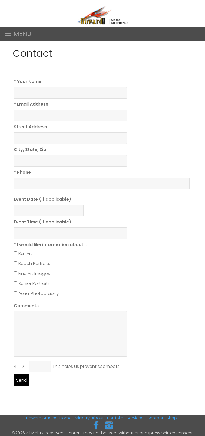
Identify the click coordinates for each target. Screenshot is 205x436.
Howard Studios (41, 418)
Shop (172, 418)
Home (65, 418)
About (98, 418)
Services (135, 418)
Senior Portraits (34, 283)
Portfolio (115, 418)
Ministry (82, 418)
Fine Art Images (34, 273)
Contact (155, 418)
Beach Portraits (34, 263)
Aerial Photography (38, 293)
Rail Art (25, 253)
